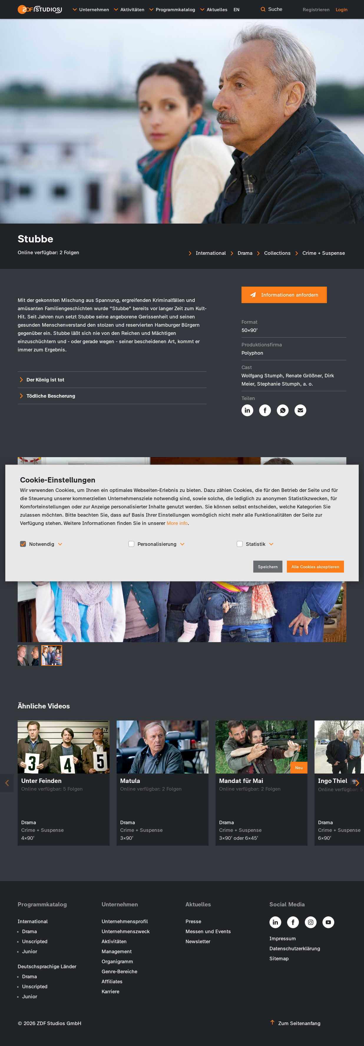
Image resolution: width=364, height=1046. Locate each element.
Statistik (255, 544)
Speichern (268, 566)
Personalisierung (157, 544)
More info (177, 523)
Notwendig (41, 544)
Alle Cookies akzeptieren (315, 566)
